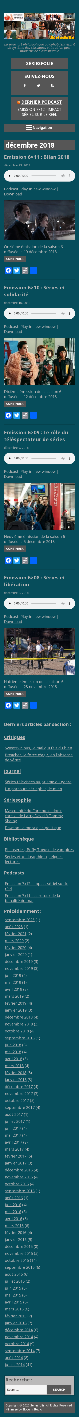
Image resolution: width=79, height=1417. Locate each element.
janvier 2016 (16, 1239)
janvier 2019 (16, 1010)
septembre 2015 (20, 1267)
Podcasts (14, 873)
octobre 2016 (17, 1183)
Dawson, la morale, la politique (33, 827)
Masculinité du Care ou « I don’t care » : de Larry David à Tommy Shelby (34, 815)
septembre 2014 (20, 1350)
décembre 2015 (19, 1246)
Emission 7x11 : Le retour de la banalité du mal (32, 898)
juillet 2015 (15, 1281)
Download (13, 194)
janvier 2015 (16, 1322)
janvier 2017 (16, 1163)
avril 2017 (13, 1142)
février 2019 (15, 1003)
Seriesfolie (37, 1405)
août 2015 (14, 1274)
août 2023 (14, 926)
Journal (12, 771)
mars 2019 (14, 996)
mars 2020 (14, 940)
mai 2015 (13, 1295)
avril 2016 (13, 1218)
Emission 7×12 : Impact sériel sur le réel (39, 112)
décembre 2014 (19, 1329)
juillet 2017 (15, 1121)
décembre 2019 (19, 961)
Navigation (39, 127)
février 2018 (15, 1072)
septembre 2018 (20, 1037)
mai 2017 (13, 1135)
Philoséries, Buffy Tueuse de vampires (39, 849)
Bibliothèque (19, 839)
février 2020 (15, 947)
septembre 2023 (20, 919)
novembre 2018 (19, 1024)
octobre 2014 (17, 1343)
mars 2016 (14, 1225)
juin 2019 (13, 975)
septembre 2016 (20, 1190)
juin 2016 (13, 1204)
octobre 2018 (17, 1030)
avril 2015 (13, 1302)
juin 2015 (13, 1288)
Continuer (15, 259)
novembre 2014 (19, 1336)
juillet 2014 (15, 1364)
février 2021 (15, 933)
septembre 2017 (20, 1107)
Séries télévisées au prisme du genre (38, 781)
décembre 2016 (19, 1169)
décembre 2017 (19, 1086)
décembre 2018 (19, 1017)
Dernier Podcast (41, 102)
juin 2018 (13, 1044)
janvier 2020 (16, 954)
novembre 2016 (19, 1176)
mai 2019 (13, 982)
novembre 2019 (19, 968)
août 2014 (14, 1357)
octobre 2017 (17, 1100)
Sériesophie (17, 800)
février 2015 (15, 1315)
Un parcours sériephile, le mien (33, 788)
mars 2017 (14, 1149)
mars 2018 (14, 1065)
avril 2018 (13, 1058)
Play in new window (38, 188)
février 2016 (15, 1232)
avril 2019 (13, 989)
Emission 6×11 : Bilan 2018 (37, 156)
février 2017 (15, 1156)
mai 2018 (13, 1051)
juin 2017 (13, 1128)
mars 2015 (14, 1308)
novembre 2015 (19, 1253)
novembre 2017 (19, 1093)
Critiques (14, 737)
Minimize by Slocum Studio (23, 1409)
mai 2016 (13, 1211)
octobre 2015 (17, 1260)
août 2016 (14, 1197)
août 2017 (14, 1114)
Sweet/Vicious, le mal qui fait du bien (38, 747)
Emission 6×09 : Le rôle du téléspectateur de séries (36, 436)
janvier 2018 (16, 1079)
